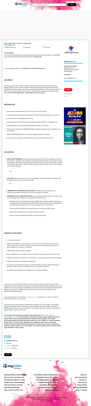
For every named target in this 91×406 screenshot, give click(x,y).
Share (65, 96)
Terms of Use (82, 382)
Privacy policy (50, 400)
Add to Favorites (69, 93)
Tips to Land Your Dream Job (14, 377)
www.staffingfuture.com (70, 78)
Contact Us (83, 380)
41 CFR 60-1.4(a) (47, 315)
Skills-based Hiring (52, 390)
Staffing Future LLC (69, 61)
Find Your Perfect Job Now (13, 385)
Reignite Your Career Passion (48, 382)
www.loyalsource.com (31, 297)
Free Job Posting (81, 377)
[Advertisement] (45, 20)
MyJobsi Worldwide (80, 387)
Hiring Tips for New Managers (14, 382)
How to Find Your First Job (13, 390)
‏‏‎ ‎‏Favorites (70, 2)
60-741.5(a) (14, 317)
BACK (8, 354)
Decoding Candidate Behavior (48, 387)
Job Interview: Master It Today (14, 380)
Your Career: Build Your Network (47, 380)
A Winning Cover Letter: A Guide (47, 377)
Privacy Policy (82, 385)
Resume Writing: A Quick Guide (15, 375)
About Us (83, 375)
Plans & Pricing (81, 390)
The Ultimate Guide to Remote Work (46, 375)
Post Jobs (78, 2)
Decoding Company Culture (49, 385)
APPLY (68, 89)
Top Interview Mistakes (12, 387)
